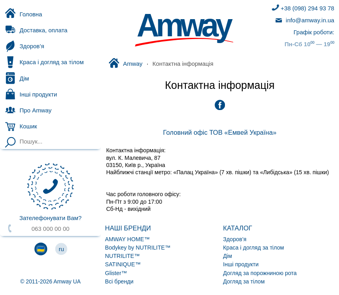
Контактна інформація (219, 85)
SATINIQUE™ (122, 264)
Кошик (31, 126)
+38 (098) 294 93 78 (302, 8)
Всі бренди (119, 281)
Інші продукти (30, 94)
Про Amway (27, 110)
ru (61, 249)
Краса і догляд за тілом (43, 62)
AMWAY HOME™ (127, 239)
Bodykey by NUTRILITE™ (137, 247)
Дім (16, 78)
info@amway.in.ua (304, 20)
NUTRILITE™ (122, 256)
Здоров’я (24, 46)
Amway (125, 64)
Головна (23, 14)
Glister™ (116, 273)
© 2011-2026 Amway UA (50, 281)
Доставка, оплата (35, 30)
